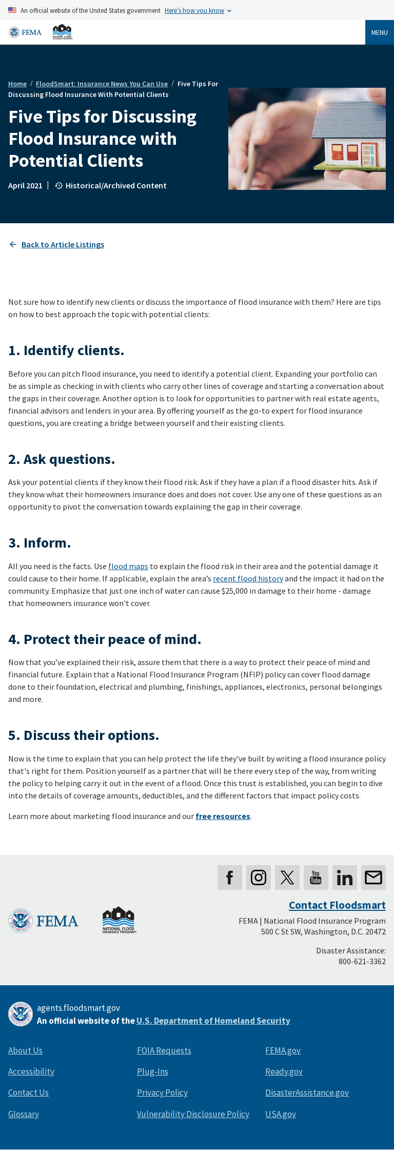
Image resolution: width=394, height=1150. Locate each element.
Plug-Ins (152, 1071)
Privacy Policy (162, 1092)
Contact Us (28, 1092)
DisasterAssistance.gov (307, 1092)
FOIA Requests (164, 1050)
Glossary (23, 1114)
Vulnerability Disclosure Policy (193, 1114)
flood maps (128, 566)
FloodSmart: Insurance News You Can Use (102, 83)
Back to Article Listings (63, 244)
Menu (379, 32)
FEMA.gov (283, 1050)
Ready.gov (284, 1071)
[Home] (40, 32)
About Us (25, 1050)
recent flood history (248, 578)
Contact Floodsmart (337, 905)
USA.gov (280, 1114)
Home (17, 83)
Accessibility (31, 1071)
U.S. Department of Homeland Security (213, 1020)
